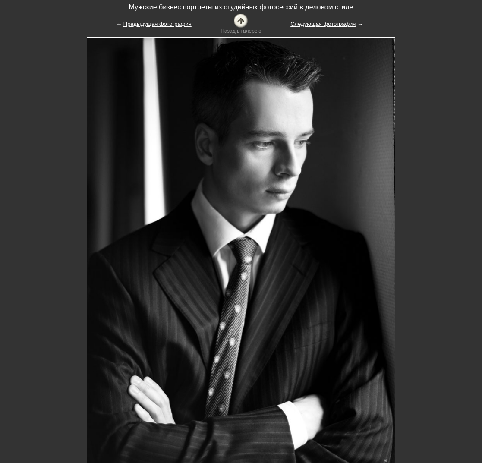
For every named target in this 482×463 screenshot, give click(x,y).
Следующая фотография (323, 24)
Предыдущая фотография (157, 24)
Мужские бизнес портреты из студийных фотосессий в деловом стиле (241, 7)
